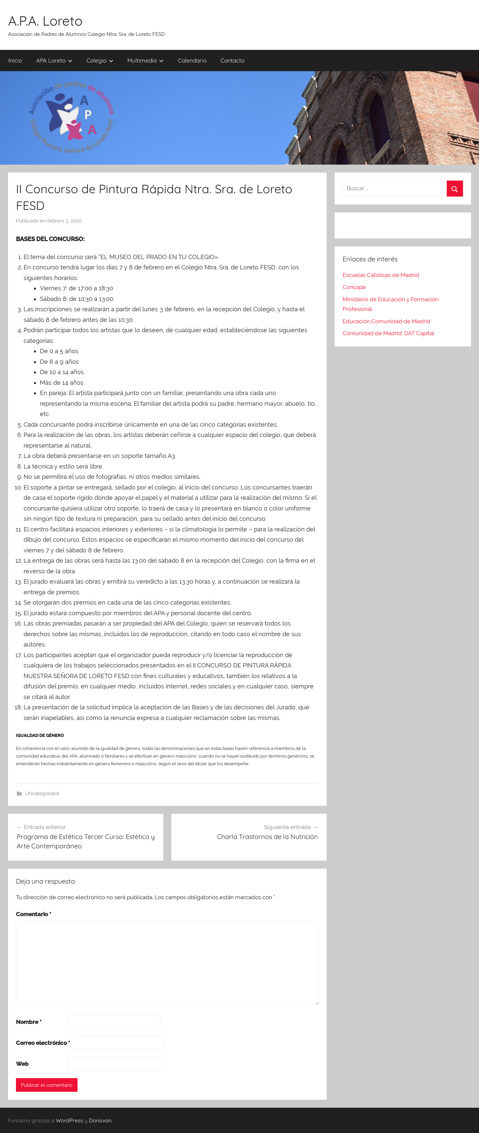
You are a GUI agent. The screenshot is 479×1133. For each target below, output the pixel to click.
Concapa (354, 287)
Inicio (15, 60)
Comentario (33, 914)
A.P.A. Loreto (45, 20)
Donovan (100, 1120)
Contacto (232, 60)
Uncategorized (42, 793)
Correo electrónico (43, 1043)
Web (22, 1064)
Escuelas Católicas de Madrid (381, 275)
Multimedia (145, 60)
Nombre (29, 1022)
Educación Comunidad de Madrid (386, 321)
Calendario (192, 60)
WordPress (69, 1120)
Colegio (99, 60)
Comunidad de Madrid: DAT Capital (388, 333)
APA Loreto (54, 60)
